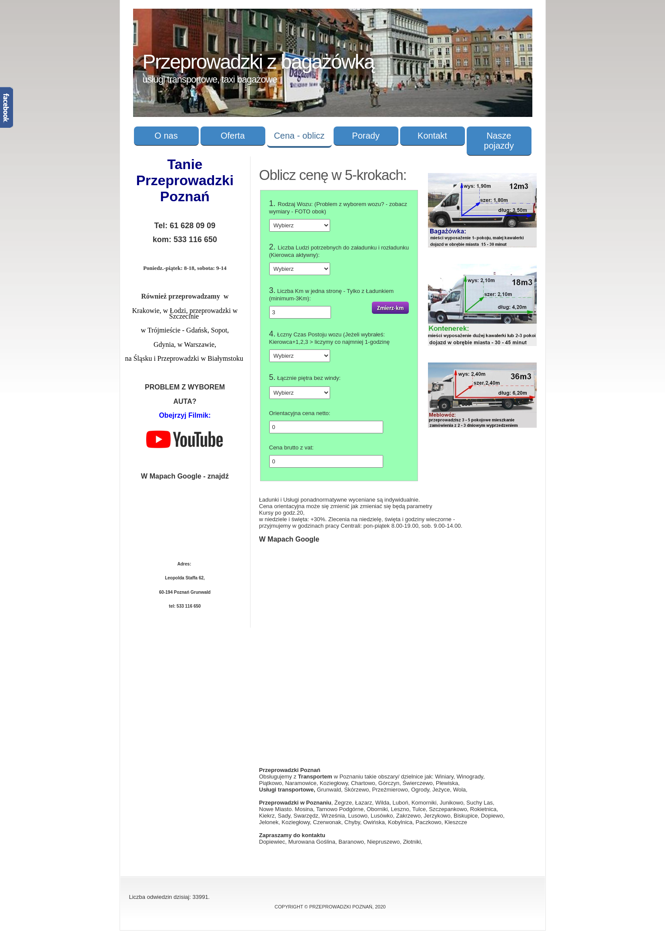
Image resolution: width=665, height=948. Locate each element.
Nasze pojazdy (499, 140)
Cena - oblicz (299, 135)
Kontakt (432, 135)
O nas (165, 135)
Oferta (233, 135)
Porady (365, 135)
